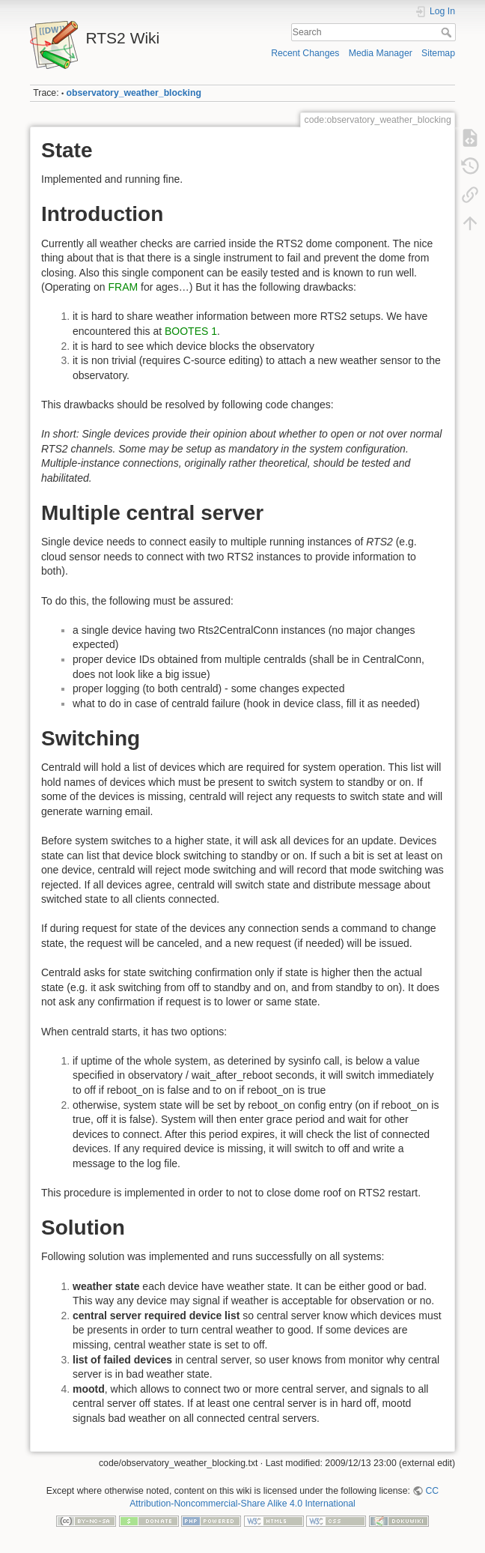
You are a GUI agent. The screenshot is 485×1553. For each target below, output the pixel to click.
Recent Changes (305, 53)
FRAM (123, 287)
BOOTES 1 (191, 331)
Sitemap (438, 53)
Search (448, 32)
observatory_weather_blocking (134, 93)
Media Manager (380, 53)
